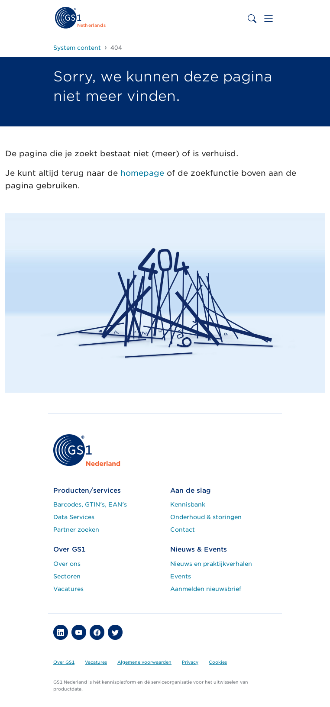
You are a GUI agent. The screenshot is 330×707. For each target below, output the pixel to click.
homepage (142, 173)
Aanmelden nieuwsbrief (205, 588)
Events (180, 576)
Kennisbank (187, 504)
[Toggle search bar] (252, 19)
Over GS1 (63, 662)
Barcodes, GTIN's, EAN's (90, 504)
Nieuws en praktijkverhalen (211, 563)
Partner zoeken (76, 529)
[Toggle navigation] (268, 19)
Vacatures (68, 588)
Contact (182, 529)
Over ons (67, 563)
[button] (60, 632)
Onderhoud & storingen (206, 516)
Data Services (73, 516)
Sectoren (67, 576)
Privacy (190, 662)
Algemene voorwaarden (144, 662)
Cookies (218, 662)
